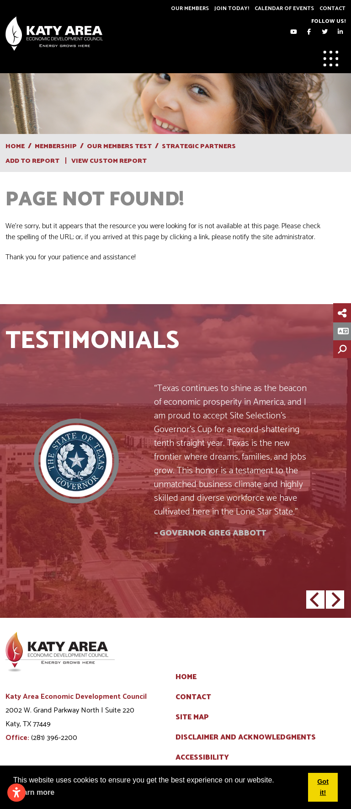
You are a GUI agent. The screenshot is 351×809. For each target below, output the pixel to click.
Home (186, 677)
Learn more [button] (34, 792)
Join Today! (231, 8)
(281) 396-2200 (54, 738)
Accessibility (202, 757)
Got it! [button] (323, 787)
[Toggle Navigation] (331, 58)
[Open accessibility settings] (16, 792)
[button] (315, 599)
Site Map (192, 717)
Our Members (190, 8)
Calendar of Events (284, 8)
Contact (332, 8)
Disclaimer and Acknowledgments (246, 737)
